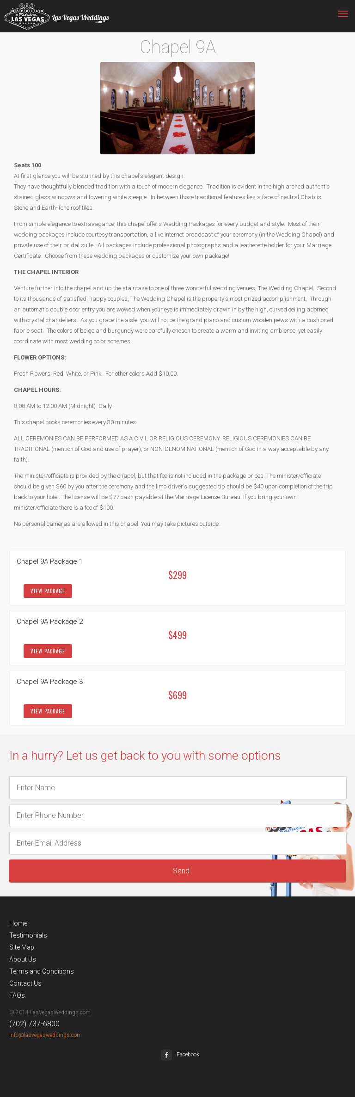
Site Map (21, 947)
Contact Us (25, 983)
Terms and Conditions (41, 971)
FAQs (17, 995)
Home (18, 923)
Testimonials (28, 935)
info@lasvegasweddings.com (45, 1035)
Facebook (180, 1054)
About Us (22, 959)
